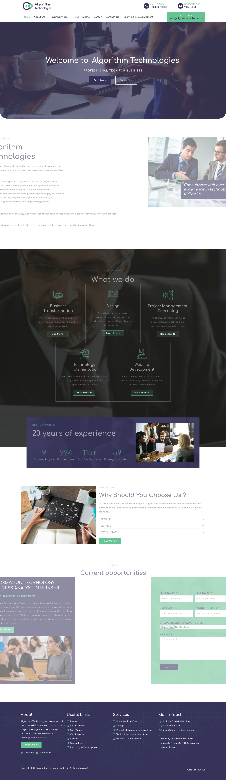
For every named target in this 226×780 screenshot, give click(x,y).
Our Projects (82, 17)
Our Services (61, 17)
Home (26, 17)
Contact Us (112, 17)
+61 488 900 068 (159, 7)
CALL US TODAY (157, 4)
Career (98, 17)
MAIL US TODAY (186, 15)
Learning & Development (138, 17)
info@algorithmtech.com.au (186, 18)
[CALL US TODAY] (146, 6)
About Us (41, 17)
